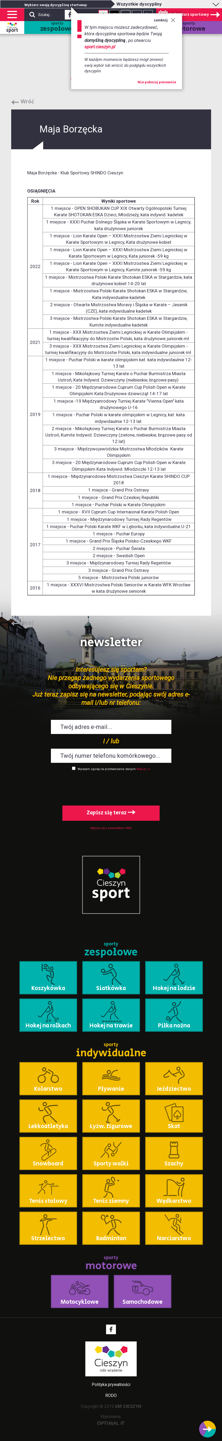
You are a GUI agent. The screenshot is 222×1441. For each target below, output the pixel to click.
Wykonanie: (111, 1419)
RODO (111, 1395)
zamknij (164, 20)
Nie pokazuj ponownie (157, 82)
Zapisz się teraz (111, 813)
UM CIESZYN (128, 1406)
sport (12, 30)
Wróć (27, 102)
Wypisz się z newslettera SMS (111, 828)
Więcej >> (143, 769)
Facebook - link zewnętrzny (70, 16)
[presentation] (111, 787)
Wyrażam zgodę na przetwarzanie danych (107, 769)
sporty (57, 27)
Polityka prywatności (111, 1384)
